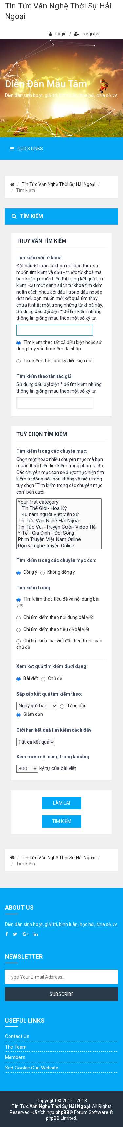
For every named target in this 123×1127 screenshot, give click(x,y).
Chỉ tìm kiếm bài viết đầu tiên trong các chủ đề (59, 644)
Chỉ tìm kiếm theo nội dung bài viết (54, 617)
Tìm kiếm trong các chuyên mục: (51, 451)
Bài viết (27, 678)
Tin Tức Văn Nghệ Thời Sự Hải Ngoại (58, 11)
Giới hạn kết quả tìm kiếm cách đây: (54, 729)
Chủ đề (51, 678)
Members (15, 1057)
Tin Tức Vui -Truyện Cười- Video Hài (59, 527)
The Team (16, 1047)
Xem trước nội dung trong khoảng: (53, 756)
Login (58, 33)
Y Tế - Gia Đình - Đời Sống (59, 533)
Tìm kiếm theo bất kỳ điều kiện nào (55, 360)
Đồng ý (26, 572)
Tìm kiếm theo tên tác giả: (44, 376)
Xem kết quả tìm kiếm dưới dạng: (52, 666)
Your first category (59, 502)
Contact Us (17, 1036)
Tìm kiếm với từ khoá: (39, 257)
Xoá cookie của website (31, 1068)
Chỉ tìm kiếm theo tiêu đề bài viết (52, 629)
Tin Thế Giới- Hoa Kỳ (59, 508)
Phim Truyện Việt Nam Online (59, 539)
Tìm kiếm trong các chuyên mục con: (56, 560)
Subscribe (62, 994)
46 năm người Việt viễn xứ (59, 515)
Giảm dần (29, 714)
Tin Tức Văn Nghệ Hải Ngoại (59, 521)
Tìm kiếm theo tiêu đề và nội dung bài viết (57, 602)
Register (87, 33)
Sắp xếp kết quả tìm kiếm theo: (49, 694)
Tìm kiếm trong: (33, 587)
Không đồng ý (57, 572)
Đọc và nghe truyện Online (59, 546)
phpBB (62, 1112)
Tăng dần (73, 706)
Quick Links (26, 148)
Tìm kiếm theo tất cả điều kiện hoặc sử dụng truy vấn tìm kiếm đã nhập (59, 345)
